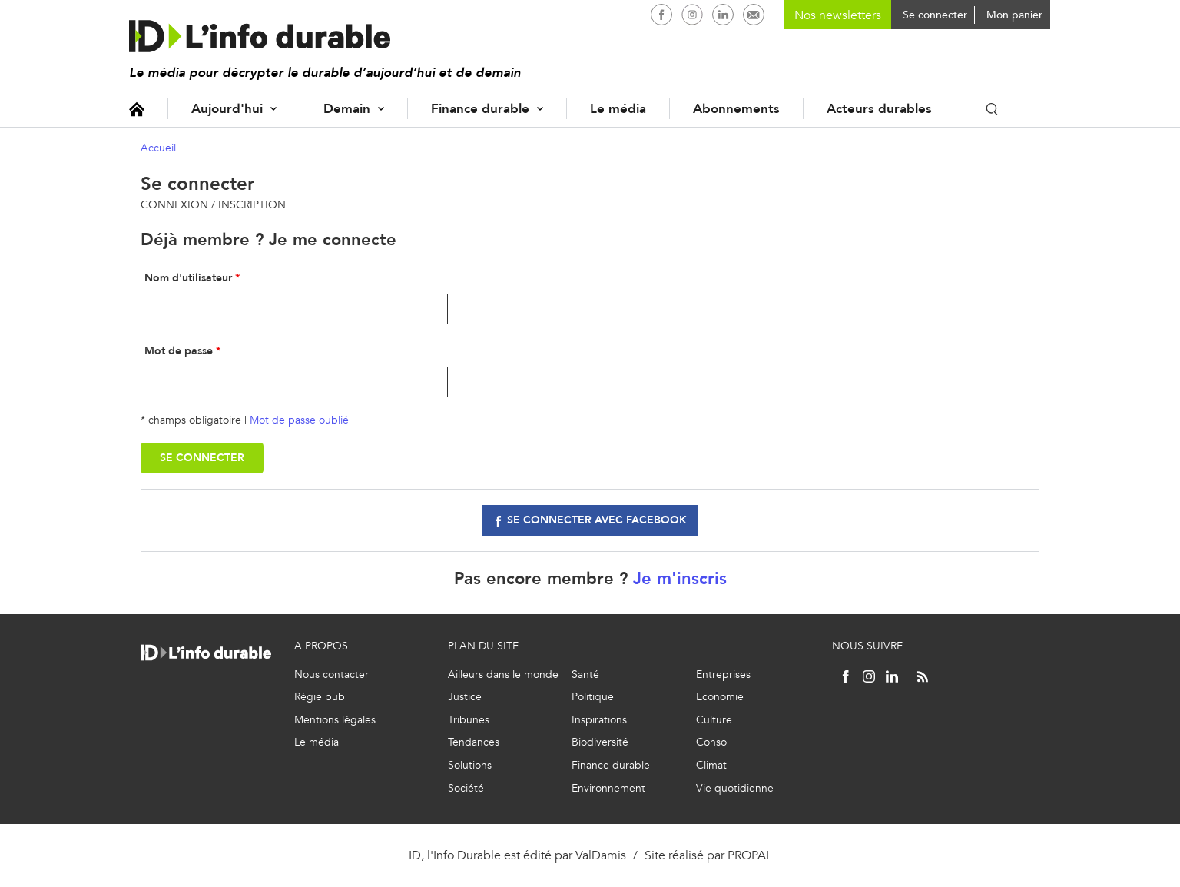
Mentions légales (335, 720)
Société (466, 788)
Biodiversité (600, 742)
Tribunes (468, 720)
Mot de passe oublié (299, 420)
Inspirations (599, 720)
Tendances (473, 742)
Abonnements (736, 109)
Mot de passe (178, 351)
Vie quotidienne (735, 788)
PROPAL (750, 855)
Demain (346, 109)
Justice (465, 696)
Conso (711, 742)
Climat (711, 765)
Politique (593, 696)
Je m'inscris (680, 578)
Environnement (608, 788)
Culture (714, 720)
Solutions (470, 765)
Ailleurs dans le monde (503, 674)
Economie (720, 696)
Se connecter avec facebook (597, 520)
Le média (618, 109)
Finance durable (480, 109)
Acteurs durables (879, 109)
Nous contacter (331, 674)
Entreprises (723, 674)
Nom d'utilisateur (188, 278)
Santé (585, 674)
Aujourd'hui (227, 109)
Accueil (136, 108)
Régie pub (319, 696)
